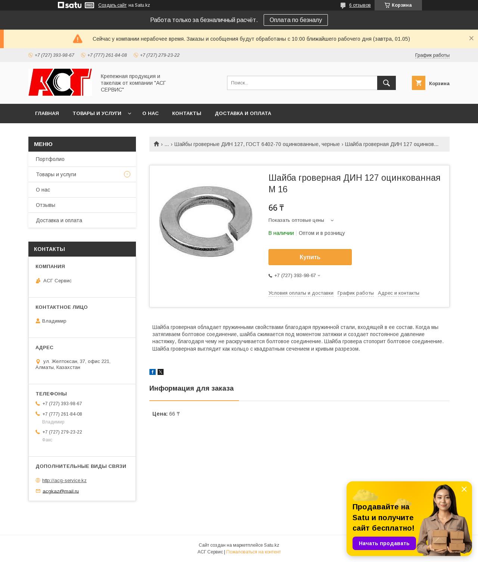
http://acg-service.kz (64, 480)
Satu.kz (271, 545)
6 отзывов (360, 5)
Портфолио (50, 159)
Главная (47, 113)
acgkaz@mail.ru (61, 491)
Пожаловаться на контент (253, 552)
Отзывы (45, 205)
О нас (150, 113)
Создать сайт (112, 5)
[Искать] (386, 83)
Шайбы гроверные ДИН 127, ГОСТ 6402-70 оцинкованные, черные (257, 144)
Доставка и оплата (243, 113)
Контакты (186, 113)
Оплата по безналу (296, 20)
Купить (310, 257)
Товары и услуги (96, 113)
